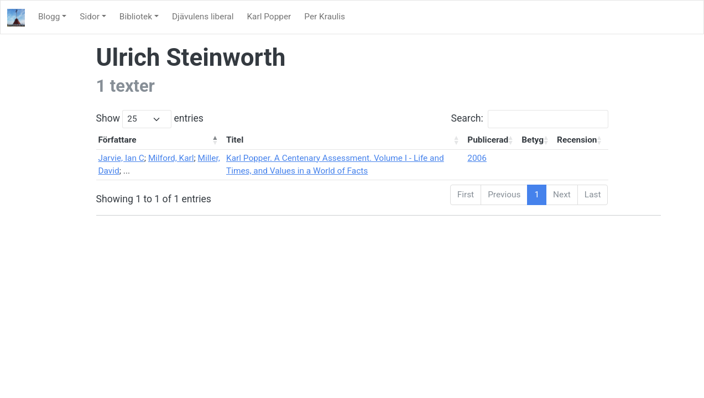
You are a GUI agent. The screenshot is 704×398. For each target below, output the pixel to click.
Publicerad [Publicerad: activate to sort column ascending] (487, 140)
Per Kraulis (324, 17)
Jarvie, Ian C (121, 158)
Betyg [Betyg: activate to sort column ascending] (533, 140)
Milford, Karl (171, 158)
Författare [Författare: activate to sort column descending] (117, 140)
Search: (529, 119)
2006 (477, 158)
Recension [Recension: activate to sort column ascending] (577, 140)
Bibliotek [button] (135, 17)
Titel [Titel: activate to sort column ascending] (234, 140)
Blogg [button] (49, 17)
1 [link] (536, 195)
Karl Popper (269, 17)
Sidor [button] (90, 17)
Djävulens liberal (202, 17)
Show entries (150, 119)
